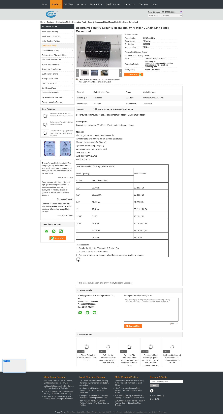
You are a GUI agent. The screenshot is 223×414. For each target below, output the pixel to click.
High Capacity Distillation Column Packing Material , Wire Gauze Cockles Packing (94, 403)
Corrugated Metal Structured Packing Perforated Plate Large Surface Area (94, 397)
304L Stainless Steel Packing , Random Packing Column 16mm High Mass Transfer (130, 403)
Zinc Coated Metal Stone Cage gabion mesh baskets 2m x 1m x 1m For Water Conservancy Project (150, 360)
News (154, 4)
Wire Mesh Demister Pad (51, 60)
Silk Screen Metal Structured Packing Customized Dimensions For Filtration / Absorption (94, 383)
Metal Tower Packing (50, 32)
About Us (81, 4)
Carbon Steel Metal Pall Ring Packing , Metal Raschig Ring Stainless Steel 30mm (129, 383)
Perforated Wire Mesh (50, 93)
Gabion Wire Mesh (63, 22)
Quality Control (113, 4)
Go (180, 15)
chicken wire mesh (107, 283)
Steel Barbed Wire (49, 88)
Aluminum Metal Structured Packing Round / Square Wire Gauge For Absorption (93, 390)
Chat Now (143, 4)
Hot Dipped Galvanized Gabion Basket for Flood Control (86, 357)
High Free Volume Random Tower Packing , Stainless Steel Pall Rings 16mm (128, 390)
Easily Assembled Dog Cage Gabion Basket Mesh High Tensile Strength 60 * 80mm (61, 133)
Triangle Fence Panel (50, 79)
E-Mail (153, 395)
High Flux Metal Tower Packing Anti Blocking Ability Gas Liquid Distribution (58, 398)
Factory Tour (96, 4)
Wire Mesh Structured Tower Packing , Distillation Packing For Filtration (58, 382)
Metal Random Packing (51, 41)
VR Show (68, 4)
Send (154, 385)
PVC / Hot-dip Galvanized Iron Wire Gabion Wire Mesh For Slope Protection (108, 359)
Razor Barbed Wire (49, 83)
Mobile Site (155, 399)
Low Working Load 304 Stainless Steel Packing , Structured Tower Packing (58, 392)
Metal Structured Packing (51, 36)
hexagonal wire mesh (91, 283)
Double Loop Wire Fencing (52, 102)
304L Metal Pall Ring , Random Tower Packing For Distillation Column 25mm (129, 397)
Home (45, 4)
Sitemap (160, 395)
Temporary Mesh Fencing (51, 69)
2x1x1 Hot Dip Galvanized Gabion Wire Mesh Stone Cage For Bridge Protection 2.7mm (129, 360)
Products (56, 4)
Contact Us (129, 4)
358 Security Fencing (50, 74)
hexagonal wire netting (123, 283)
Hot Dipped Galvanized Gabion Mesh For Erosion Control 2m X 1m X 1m (172, 359)
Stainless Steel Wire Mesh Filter (54, 55)
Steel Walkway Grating (50, 50)
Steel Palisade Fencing (50, 65)
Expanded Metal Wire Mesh (52, 97)
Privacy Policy (60, 412)
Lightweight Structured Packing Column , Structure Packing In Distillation (59, 387)
